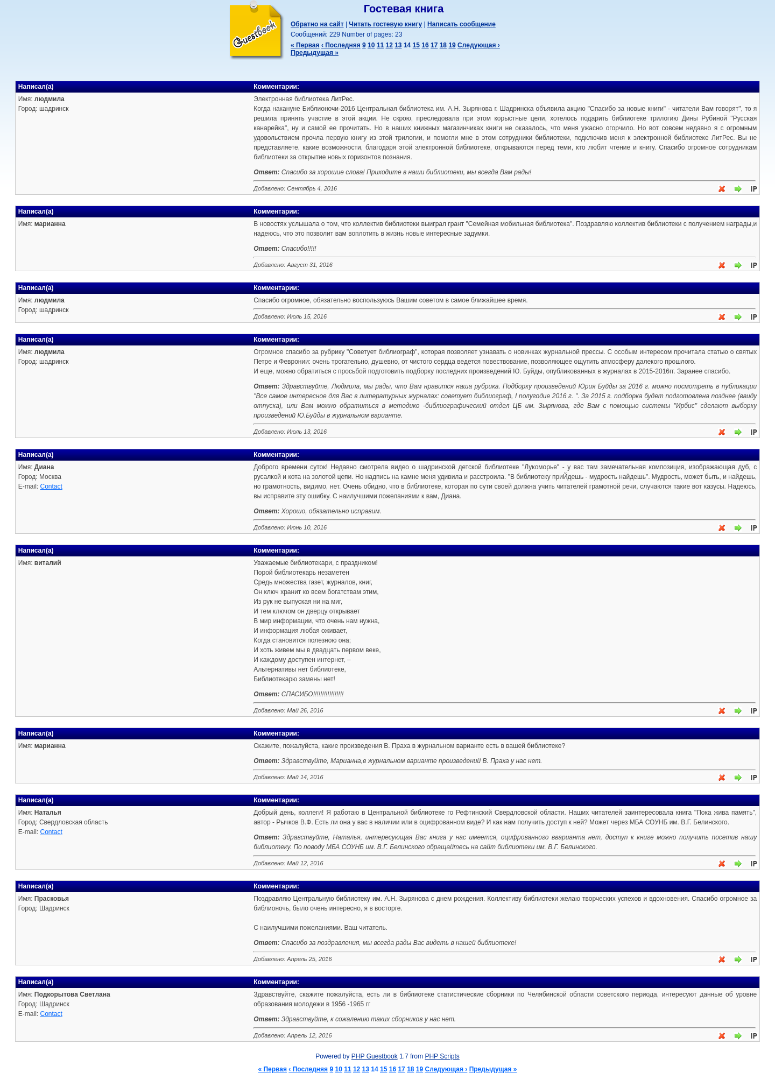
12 (388, 45)
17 (434, 45)
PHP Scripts (442, 1056)
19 (451, 45)
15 (416, 45)
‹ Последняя (341, 45)
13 (397, 45)
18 (443, 45)
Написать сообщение (461, 24)
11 (380, 45)
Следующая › (478, 45)
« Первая (305, 45)
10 (371, 45)
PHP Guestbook (374, 1056)
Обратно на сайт (317, 24)
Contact (51, 486)
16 (424, 45)
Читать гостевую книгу (385, 24)
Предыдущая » (315, 53)
